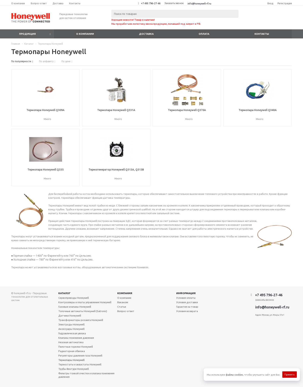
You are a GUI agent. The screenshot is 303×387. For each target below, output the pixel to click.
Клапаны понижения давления (76, 337)
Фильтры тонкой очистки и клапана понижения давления (86, 375)
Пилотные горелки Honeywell (75, 346)
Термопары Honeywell (71, 360)
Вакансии (122, 302)
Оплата (204, 33)
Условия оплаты (186, 297)
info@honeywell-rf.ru (199, 3)
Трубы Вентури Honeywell (73, 368)
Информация (186, 293)
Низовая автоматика (70, 342)
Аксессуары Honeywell (71, 329)
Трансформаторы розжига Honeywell (80, 320)
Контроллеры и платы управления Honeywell (84, 302)
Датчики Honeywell (69, 315)
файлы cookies (234, 374)
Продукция (27, 33)
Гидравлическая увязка (72, 333)
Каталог (64, 293)
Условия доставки (187, 302)
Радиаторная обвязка (71, 351)
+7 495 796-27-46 (150, 3)
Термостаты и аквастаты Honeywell (79, 364)
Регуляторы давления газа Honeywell (80, 355)
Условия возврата (187, 311)
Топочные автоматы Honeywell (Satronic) (82, 311)
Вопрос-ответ (125, 311)
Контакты (261, 33)
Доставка (146, 33)
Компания (124, 293)
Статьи (121, 306)
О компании (85, 33)
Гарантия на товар (187, 306)
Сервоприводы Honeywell (73, 297)
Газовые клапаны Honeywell (74, 306)
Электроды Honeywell (71, 324)
